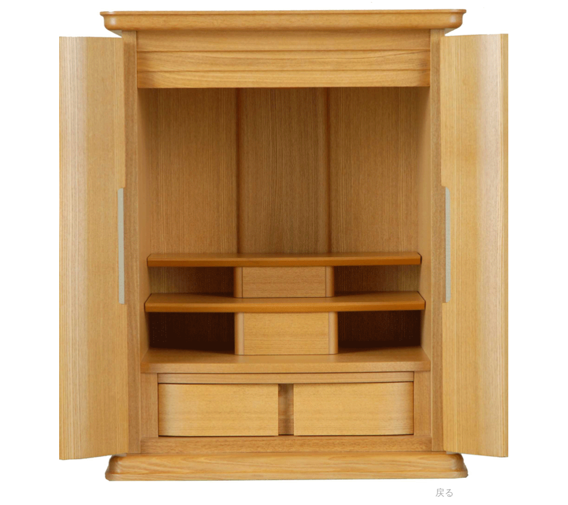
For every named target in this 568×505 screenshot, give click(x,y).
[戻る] (444, 493)
